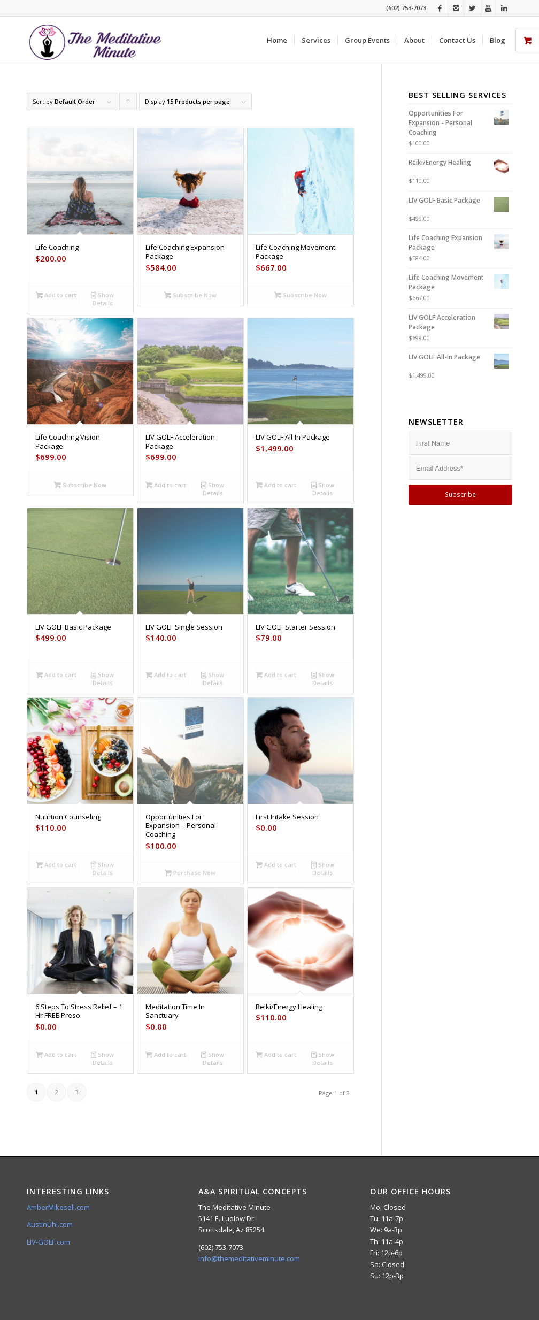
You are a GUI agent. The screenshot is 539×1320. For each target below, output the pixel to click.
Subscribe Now (190, 295)
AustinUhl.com (50, 1224)
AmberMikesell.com (58, 1207)
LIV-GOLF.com (48, 1242)
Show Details (102, 298)
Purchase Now (190, 873)
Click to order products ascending (128, 103)
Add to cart (56, 295)
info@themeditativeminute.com (249, 1258)
